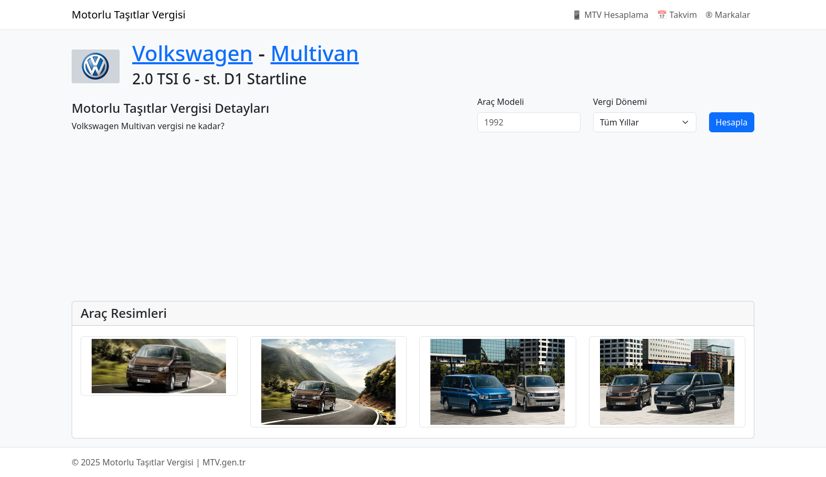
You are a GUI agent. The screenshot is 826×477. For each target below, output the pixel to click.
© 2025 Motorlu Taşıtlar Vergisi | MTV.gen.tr (158, 462)
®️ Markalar (727, 15)
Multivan (314, 52)
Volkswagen (192, 52)
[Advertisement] (388, 219)
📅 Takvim (677, 15)
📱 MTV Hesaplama (610, 15)
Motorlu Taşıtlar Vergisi (128, 14)
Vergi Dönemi (620, 102)
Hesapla (732, 122)
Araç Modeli (500, 102)
